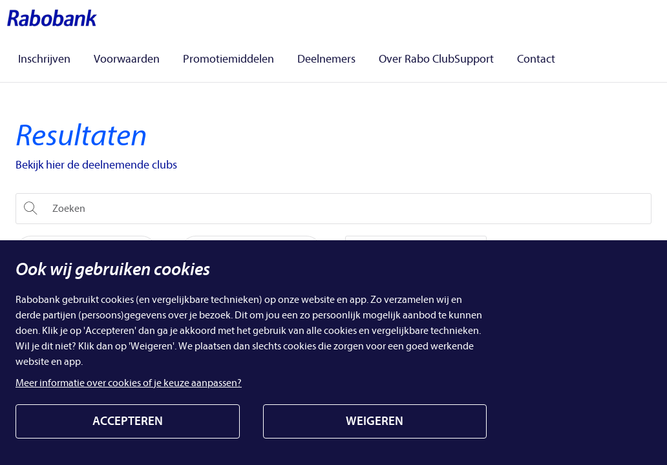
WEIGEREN (374, 421)
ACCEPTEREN (127, 421)
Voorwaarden (127, 60)
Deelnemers (326, 60)
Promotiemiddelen (228, 60)
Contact (536, 60)
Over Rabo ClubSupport (436, 60)
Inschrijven (44, 60)
